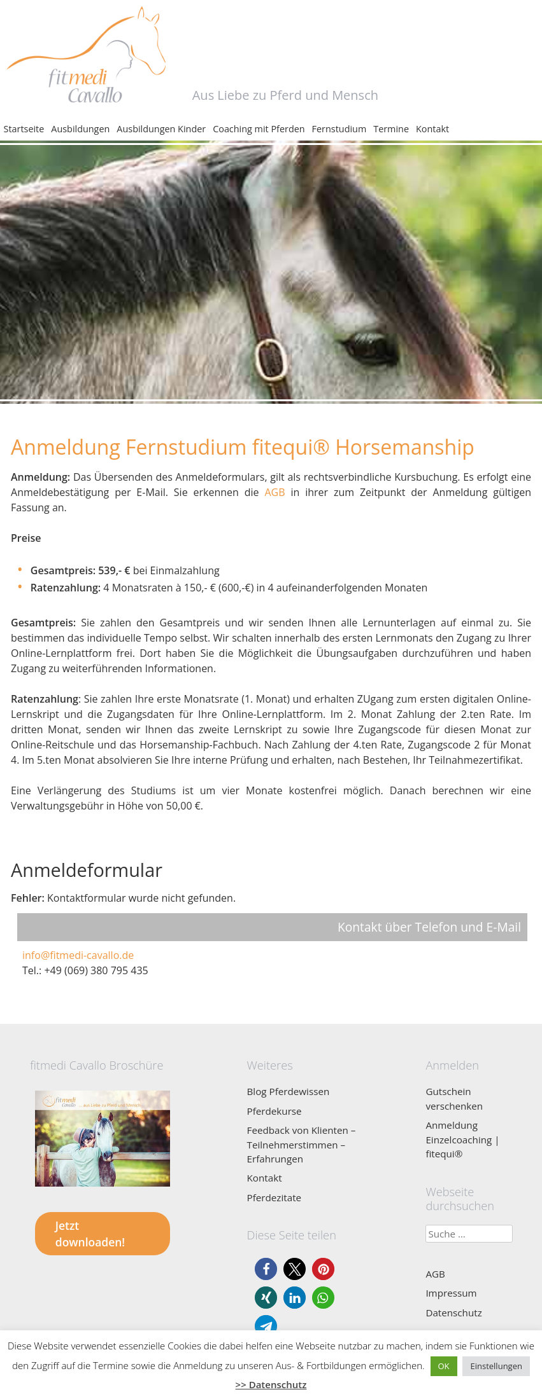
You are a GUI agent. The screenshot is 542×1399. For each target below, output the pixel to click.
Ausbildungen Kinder (161, 129)
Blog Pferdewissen (288, 1091)
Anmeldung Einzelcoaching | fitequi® (462, 1139)
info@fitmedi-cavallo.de (78, 955)
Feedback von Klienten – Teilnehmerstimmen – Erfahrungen (301, 1144)
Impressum (450, 1292)
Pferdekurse (274, 1111)
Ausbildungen (80, 129)
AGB (274, 492)
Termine (391, 129)
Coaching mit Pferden (258, 129)
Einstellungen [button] (496, 1366)
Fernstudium (339, 129)
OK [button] (444, 1366)
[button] (266, 1269)
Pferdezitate (274, 1197)
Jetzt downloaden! (90, 1234)
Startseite (24, 129)
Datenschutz (453, 1312)
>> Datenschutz (271, 1384)
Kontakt (432, 129)
